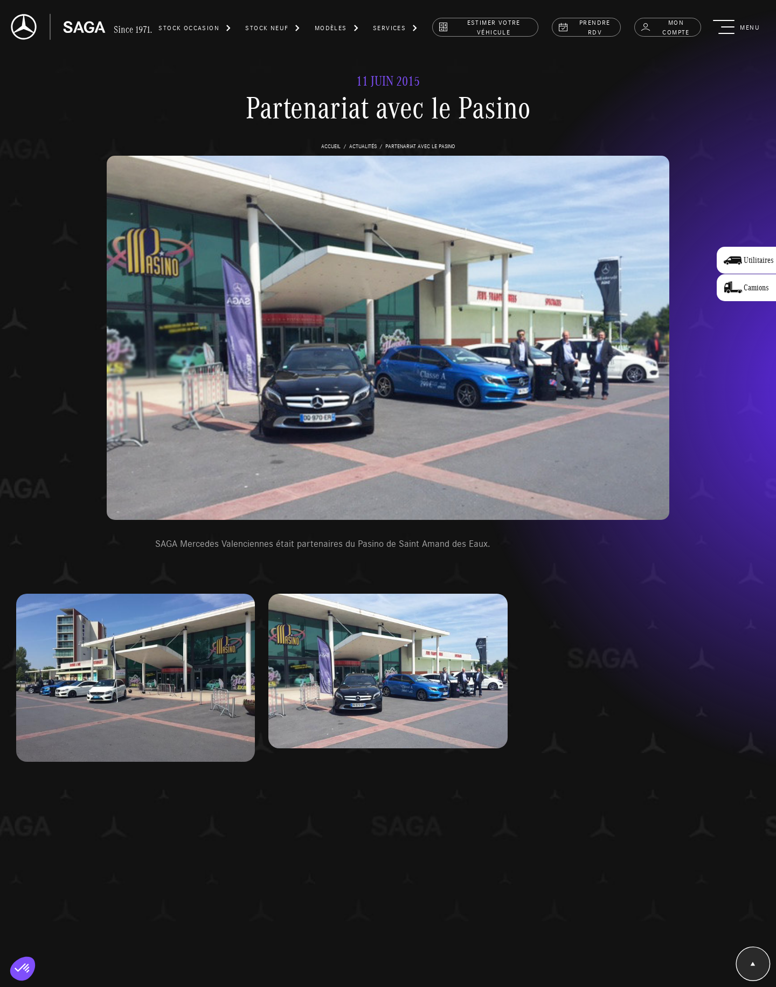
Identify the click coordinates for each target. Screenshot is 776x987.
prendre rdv (584, 27)
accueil (331, 146)
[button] (195, 29)
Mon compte (665, 27)
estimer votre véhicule (479, 27)
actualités (363, 146)
